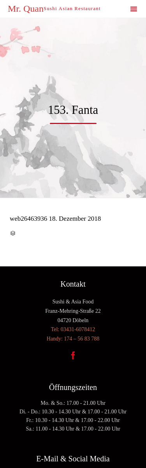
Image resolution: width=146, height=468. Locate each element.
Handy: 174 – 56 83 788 (73, 339)
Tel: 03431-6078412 (73, 329)
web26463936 (28, 218)
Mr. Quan (26, 9)
